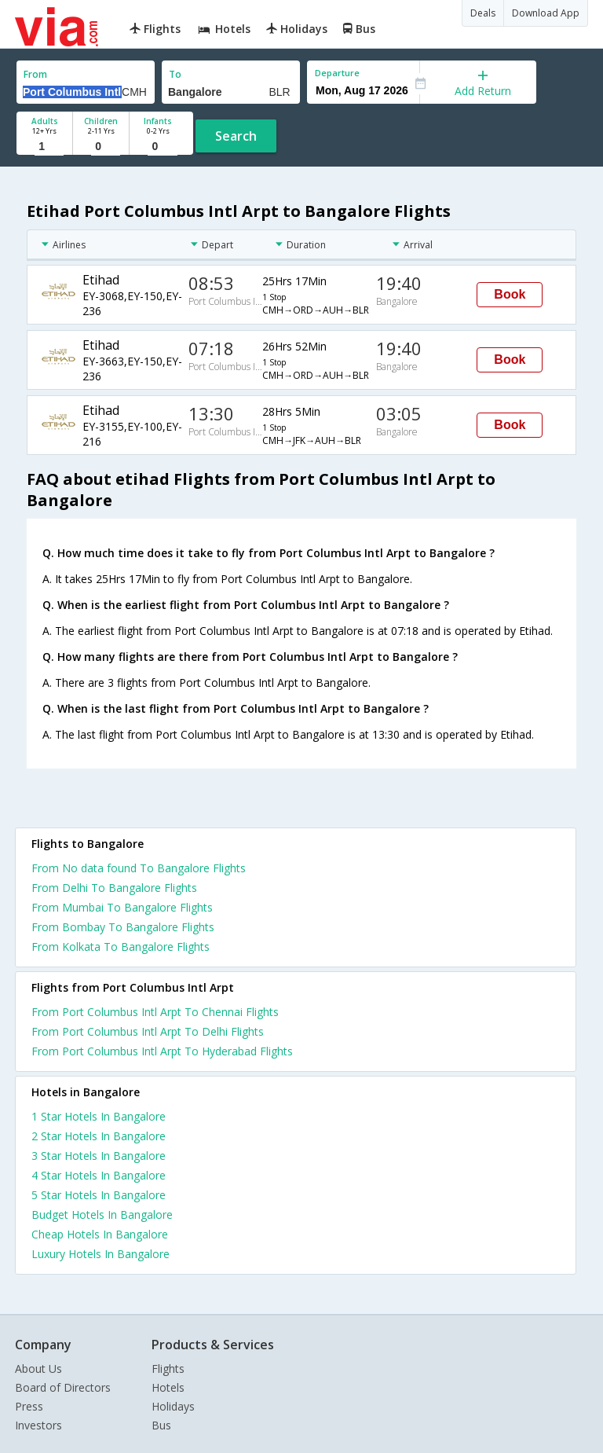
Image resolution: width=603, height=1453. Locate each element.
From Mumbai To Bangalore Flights (122, 907)
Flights (168, 1368)
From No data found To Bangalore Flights (138, 867)
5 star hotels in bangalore (98, 1194)
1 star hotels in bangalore (98, 1116)
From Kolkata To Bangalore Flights (120, 946)
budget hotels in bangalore (102, 1214)
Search (236, 136)
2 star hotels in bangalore (98, 1135)
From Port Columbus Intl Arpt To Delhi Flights (147, 1031)
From (35, 74)
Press (29, 1406)
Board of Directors (63, 1387)
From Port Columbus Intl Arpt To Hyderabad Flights (162, 1051)
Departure (337, 73)
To (175, 74)
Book (509, 294)
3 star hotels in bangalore (98, 1155)
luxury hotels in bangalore (100, 1253)
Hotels (168, 1387)
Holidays (173, 1406)
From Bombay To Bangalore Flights (122, 926)
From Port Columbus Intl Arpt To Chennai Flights (155, 1011)
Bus (161, 1425)
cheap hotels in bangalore (99, 1234)
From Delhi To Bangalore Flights (114, 887)
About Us (38, 1368)
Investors (38, 1425)
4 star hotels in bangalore (98, 1175)
